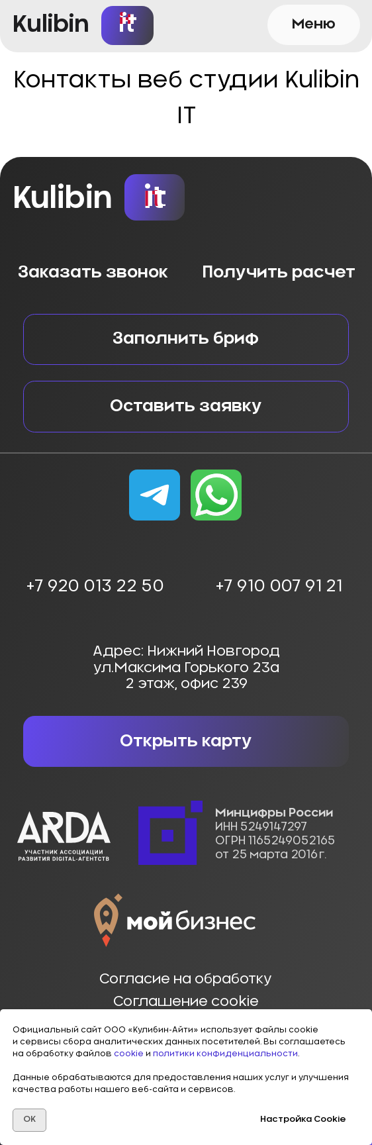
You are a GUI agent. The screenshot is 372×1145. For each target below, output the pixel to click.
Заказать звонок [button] (93, 272)
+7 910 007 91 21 (278, 586)
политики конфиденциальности (225, 1054)
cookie (130, 1054)
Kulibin (51, 24)
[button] (313, 25)
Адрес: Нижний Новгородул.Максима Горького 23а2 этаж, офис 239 (186, 667)
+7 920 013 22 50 (95, 586)
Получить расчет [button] (278, 272)
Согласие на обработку (185, 979)
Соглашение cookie (186, 1002)
